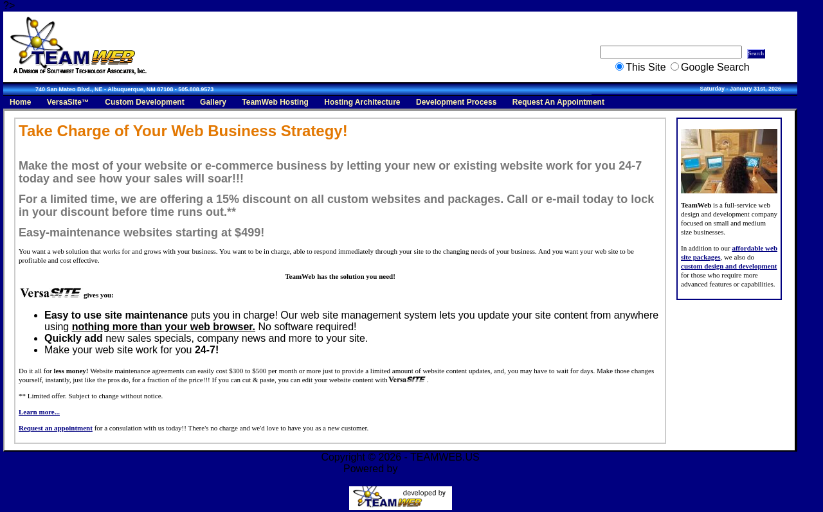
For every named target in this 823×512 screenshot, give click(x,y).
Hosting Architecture (362, 102)
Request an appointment (56, 428)
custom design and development (729, 266)
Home (20, 102)
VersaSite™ (68, 102)
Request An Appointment (558, 102)
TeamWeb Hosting (275, 102)
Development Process (456, 102)
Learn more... (39, 412)
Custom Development (144, 102)
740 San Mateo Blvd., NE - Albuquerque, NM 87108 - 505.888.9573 (124, 89)
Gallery (213, 102)
